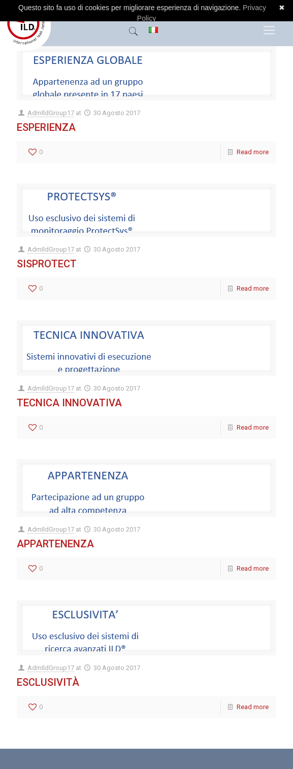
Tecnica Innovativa (69, 403)
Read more (253, 152)
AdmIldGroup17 (50, 113)
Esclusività (48, 682)
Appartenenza (55, 544)
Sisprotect (47, 264)
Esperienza (46, 127)
